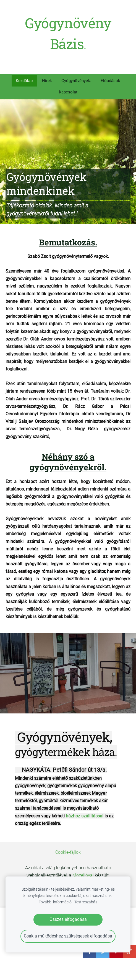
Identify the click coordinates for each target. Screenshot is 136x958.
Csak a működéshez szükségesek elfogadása (68, 936)
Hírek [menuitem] (47, 80)
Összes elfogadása (68, 919)
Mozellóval (83, 875)
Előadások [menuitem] (110, 80)
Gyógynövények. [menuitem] (76, 80)
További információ (55, 902)
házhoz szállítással (84, 816)
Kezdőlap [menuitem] (24, 80)
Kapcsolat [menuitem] (68, 92)
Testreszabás (85, 902)
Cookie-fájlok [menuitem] (68, 852)
